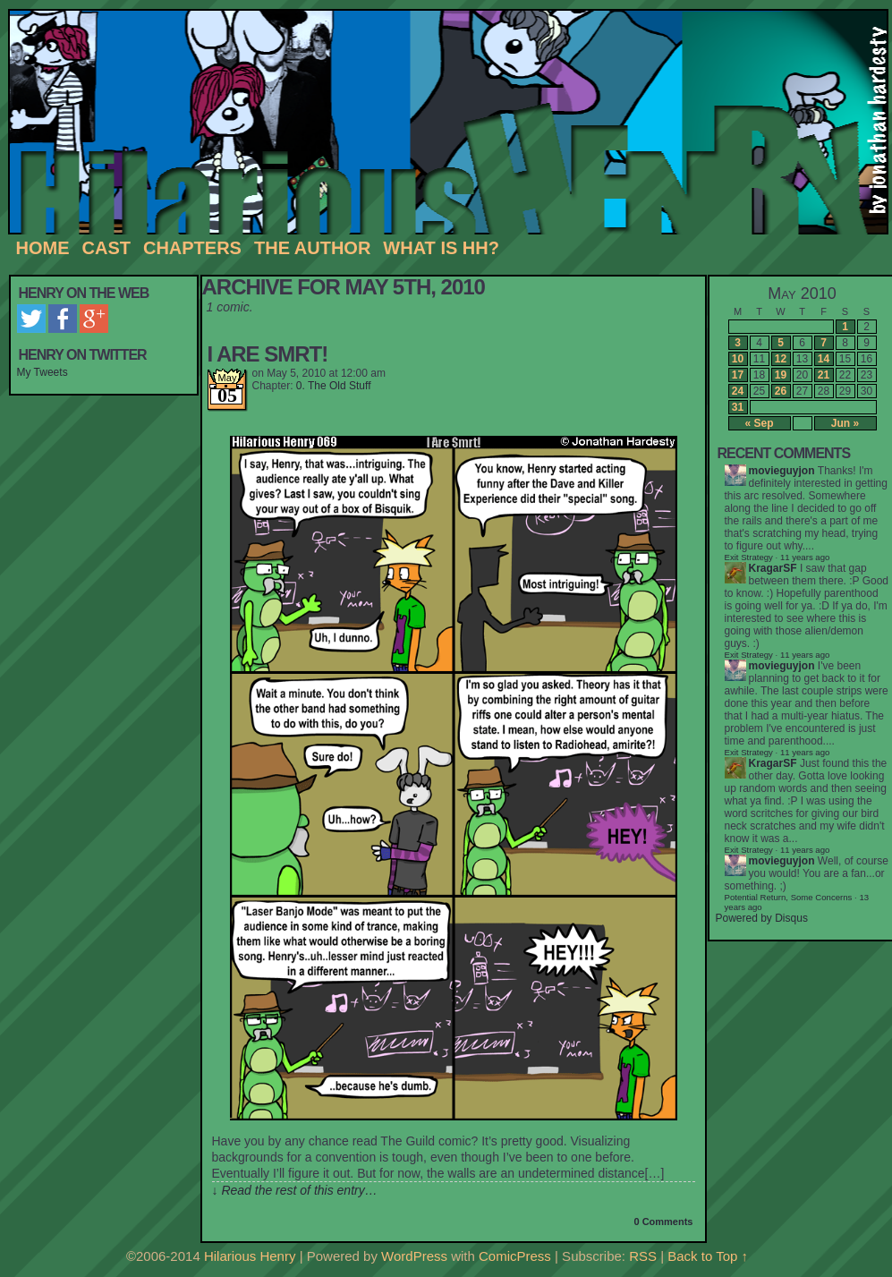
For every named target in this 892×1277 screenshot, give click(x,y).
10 (737, 359)
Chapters (192, 248)
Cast (106, 248)
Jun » (845, 423)
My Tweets (42, 372)
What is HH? (441, 248)
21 (823, 375)
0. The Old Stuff (333, 385)
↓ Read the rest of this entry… (295, 1190)
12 (780, 359)
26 (780, 391)
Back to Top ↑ (707, 1256)
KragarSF (773, 568)
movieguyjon (782, 470)
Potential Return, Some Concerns (789, 897)
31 (737, 407)
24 (737, 391)
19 (780, 375)
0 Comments (662, 1221)
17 (737, 375)
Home (43, 248)
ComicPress (515, 1256)
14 (823, 359)
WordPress (414, 1256)
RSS (643, 1256)
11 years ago (804, 655)
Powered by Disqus (762, 918)
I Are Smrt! (268, 354)
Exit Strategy (749, 557)
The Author (312, 248)
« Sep (758, 423)
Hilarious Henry (250, 1256)
